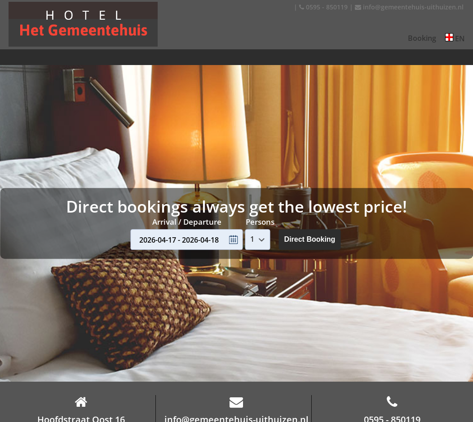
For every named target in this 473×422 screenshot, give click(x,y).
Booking (422, 38)
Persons (260, 222)
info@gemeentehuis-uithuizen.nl (409, 7)
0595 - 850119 (323, 7)
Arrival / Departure (186, 222)
